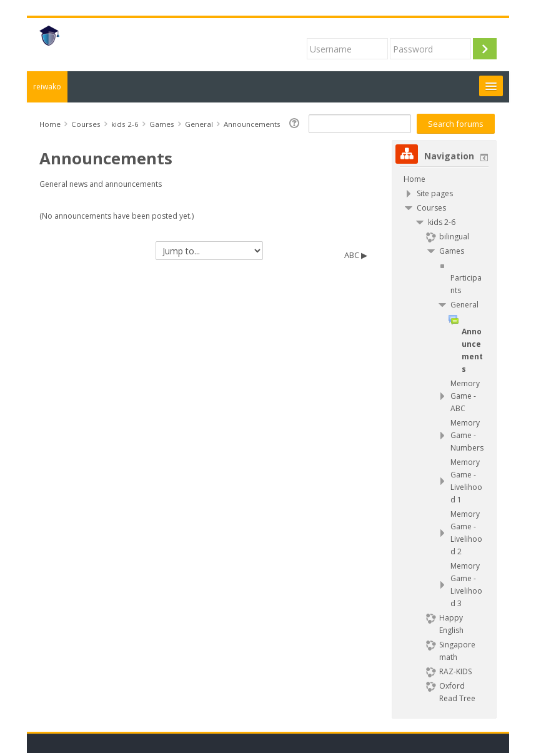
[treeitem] (444, 179)
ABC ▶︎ (355, 255)
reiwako (47, 86)
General (464, 304)
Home (414, 179)
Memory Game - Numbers (467, 435)
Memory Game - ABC (465, 396)
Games (451, 251)
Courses (431, 207)
